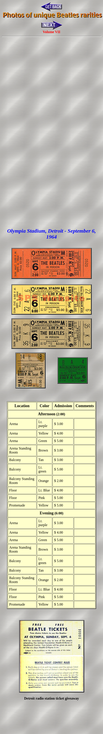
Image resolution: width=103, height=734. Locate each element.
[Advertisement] (50, 89)
